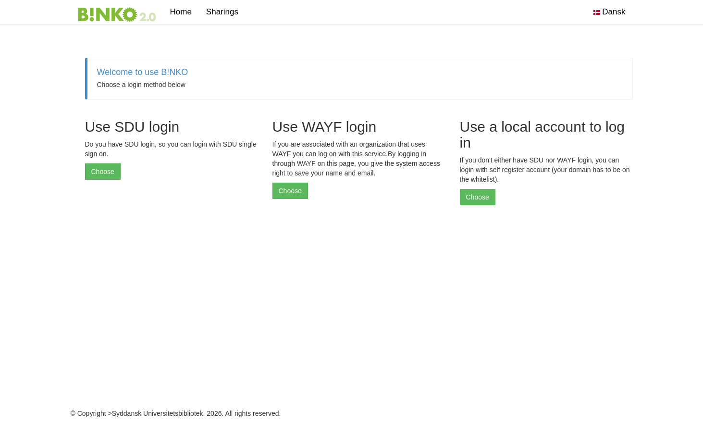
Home (181, 11)
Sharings (226, 11)
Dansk (609, 11)
